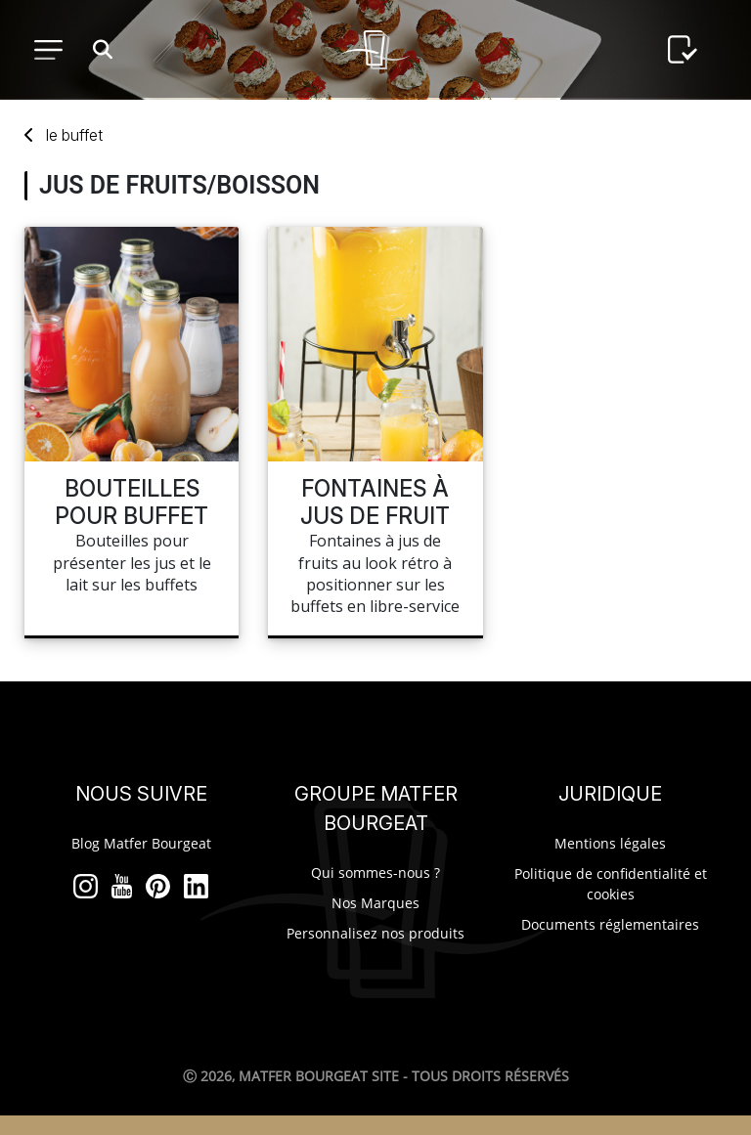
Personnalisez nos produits (375, 933)
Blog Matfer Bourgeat (141, 843)
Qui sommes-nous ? (375, 872)
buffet (74, 135)
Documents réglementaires (610, 924)
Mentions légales (610, 843)
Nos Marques (375, 903)
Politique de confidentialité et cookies (610, 883)
